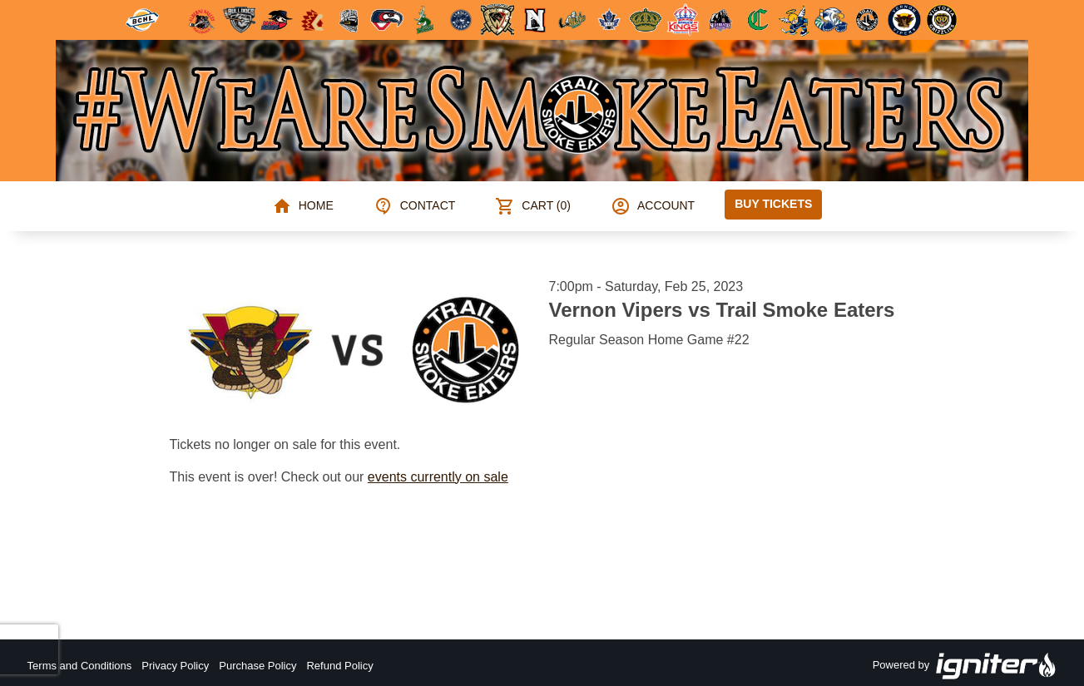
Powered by (965, 666)
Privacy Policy (175, 665)
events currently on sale (438, 477)
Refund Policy (339, 665)
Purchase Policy (257, 665)
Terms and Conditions (79, 665)
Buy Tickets (773, 203)
